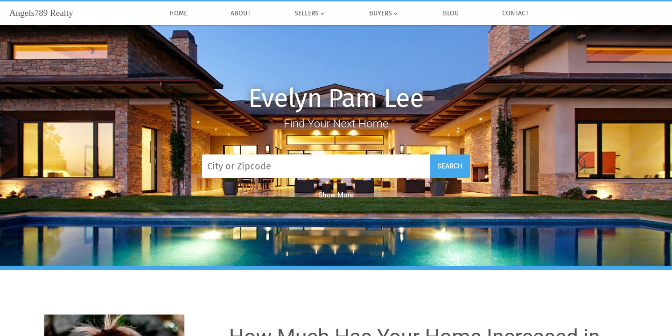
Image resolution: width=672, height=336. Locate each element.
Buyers (384, 13)
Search (450, 166)
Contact (516, 13)
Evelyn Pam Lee (335, 98)
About (241, 13)
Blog (451, 13)
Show (336, 195)
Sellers (310, 13)
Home (178, 13)
